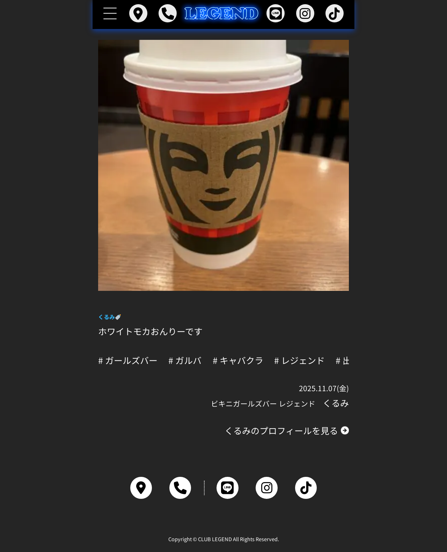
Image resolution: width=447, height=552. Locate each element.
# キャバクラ (238, 360)
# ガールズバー (127, 360)
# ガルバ (184, 360)
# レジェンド (299, 360)
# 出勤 (348, 360)
